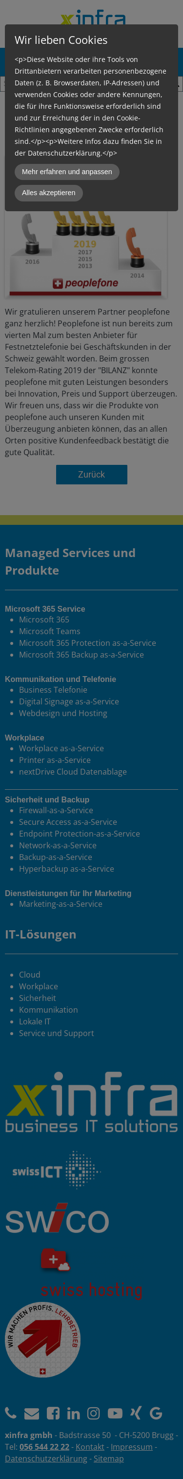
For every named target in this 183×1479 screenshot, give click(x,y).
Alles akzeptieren (49, 193)
